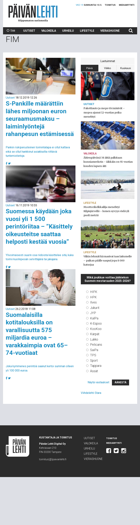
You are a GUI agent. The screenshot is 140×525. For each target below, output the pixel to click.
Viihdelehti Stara (91, 393)
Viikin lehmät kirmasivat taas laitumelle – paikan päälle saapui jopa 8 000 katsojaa (107, 260)
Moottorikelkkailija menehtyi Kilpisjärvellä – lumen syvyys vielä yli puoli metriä (106, 211)
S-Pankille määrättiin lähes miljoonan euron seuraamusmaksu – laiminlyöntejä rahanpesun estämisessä (40, 118)
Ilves (93, 302)
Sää (11, 30)
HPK (93, 297)
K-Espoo (96, 323)
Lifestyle (87, 30)
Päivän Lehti (33, 13)
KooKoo (96, 329)
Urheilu (68, 30)
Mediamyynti (126, 5)
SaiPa (94, 350)
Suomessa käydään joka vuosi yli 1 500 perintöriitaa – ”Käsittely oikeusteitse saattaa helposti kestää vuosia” (39, 226)
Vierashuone (110, 30)
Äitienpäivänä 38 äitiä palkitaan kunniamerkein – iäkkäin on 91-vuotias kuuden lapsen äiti (108, 161)
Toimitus (110, 5)
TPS (93, 355)
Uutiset (29, 30)
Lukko (94, 339)
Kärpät (94, 334)
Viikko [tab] (107, 68)
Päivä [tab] (89, 68)
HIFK (93, 292)
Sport (94, 360)
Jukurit (94, 308)
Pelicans (96, 344)
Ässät (94, 371)
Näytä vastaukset (98, 382)
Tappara (95, 366)
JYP (93, 313)
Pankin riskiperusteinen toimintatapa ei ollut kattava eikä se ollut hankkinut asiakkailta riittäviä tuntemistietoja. (38, 151)
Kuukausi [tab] (125, 68)
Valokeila (48, 30)
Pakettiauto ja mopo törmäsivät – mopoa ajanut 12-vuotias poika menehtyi (104, 112)
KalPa (94, 318)
